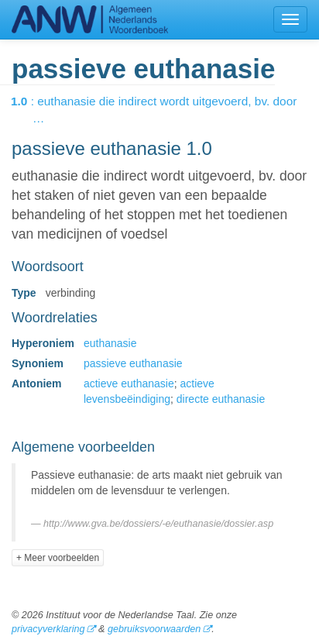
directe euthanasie (221, 399)
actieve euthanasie (129, 383)
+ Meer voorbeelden (57, 557)
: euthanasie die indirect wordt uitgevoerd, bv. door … (165, 110)
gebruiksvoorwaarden (154, 629)
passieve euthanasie (133, 363)
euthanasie (110, 343)
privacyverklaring (48, 629)
